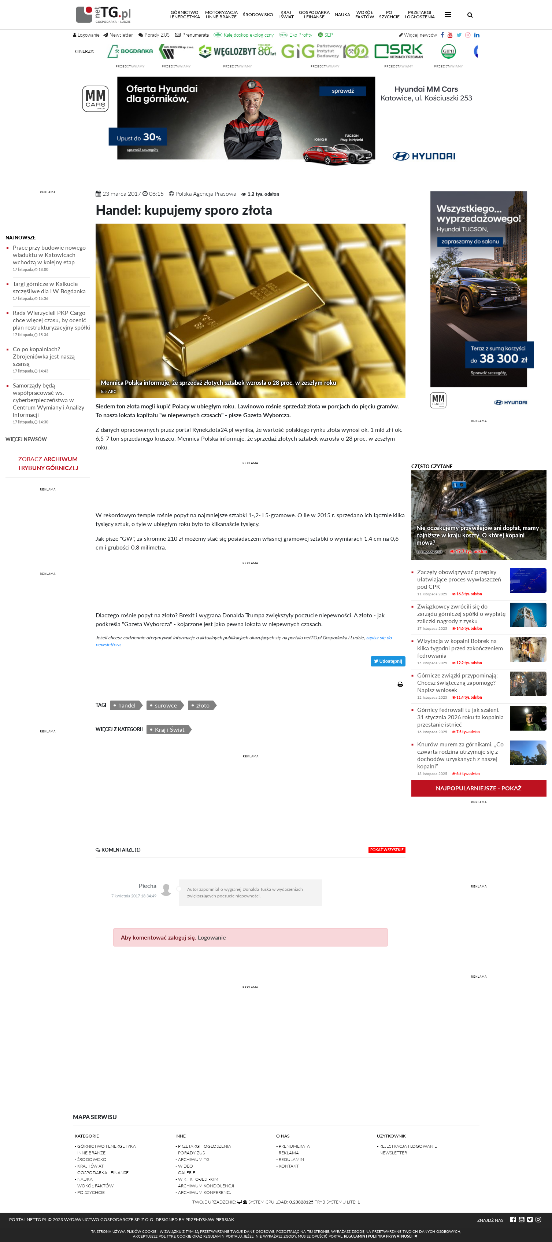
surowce (166, 705)
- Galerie (185, 1172)
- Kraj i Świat (89, 1166)
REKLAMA (48, 192)
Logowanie (212, 937)
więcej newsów (26, 439)
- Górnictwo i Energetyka (105, 1146)
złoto (203, 705)
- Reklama (287, 1152)
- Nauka (84, 1179)
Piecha (147, 885)
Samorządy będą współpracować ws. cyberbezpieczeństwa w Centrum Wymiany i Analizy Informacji (51, 404)
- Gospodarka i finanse (102, 1172)
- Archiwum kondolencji (204, 1185)
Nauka (342, 14)
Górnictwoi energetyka (186, 14)
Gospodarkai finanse (314, 14)
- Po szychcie (90, 1192)
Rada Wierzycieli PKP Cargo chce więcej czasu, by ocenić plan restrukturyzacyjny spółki (51, 324)
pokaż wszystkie (387, 850)
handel (127, 705)
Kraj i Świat (170, 729)
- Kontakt (287, 1166)
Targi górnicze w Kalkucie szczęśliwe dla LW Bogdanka (51, 292)
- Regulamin (290, 1159)
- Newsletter (392, 1152)
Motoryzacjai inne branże (221, 14)
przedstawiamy (137, 66)
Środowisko (258, 14)
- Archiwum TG (192, 1159)
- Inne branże (90, 1152)
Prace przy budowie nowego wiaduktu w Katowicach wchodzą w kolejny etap (51, 259)
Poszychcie (389, 14)
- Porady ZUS (190, 1152)
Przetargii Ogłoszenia (420, 14)
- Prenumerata (293, 1146)
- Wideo (184, 1166)
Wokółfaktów (364, 14)
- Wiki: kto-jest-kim (196, 1179)
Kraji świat (286, 14)
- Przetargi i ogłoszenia (203, 1146)
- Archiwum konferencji (204, 1192)
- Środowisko (91, 1159)
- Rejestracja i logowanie (407, 1146)
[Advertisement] (48, 213)
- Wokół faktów (94, 1185)
